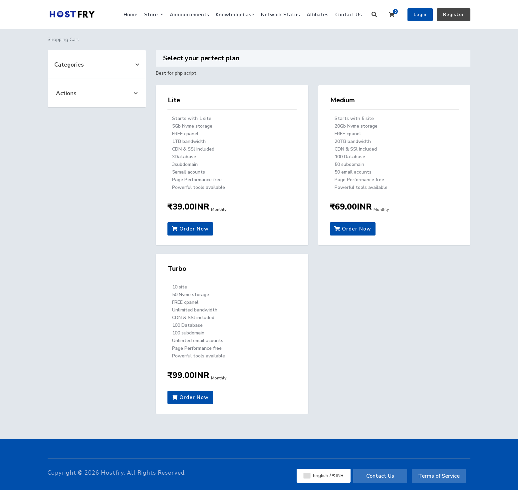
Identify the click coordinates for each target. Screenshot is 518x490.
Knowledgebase (235, 14)
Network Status (280, 14)
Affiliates (318, 14)
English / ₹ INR (324, 475)
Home (130, 14)
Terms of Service (439, 476)
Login (420, 15)
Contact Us (348, 14)
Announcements (189, 14)
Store (151, 14)
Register (453, 15)
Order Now (190, 229)
